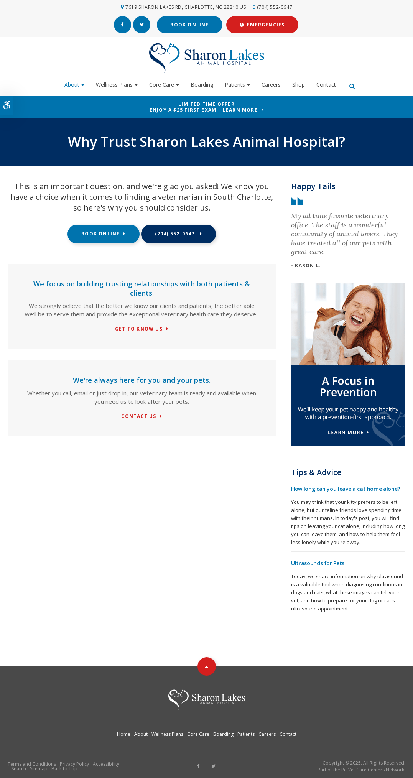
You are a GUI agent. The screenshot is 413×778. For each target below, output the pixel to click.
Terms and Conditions (32, 764)
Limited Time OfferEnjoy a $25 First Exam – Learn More (204, 107)
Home (123, 734)
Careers (271, 84)
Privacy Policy (74, 764)
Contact (326, 84)
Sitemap (39, 768)
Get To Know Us (139, 329)
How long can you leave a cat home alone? (345, 488)
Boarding (202, 84)
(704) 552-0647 (274, 7)
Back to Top (64, 768)
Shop (298, 84)
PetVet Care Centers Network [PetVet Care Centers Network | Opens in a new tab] (372, 769)
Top (206, 666)
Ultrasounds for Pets (317, 563)
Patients (235, 84)
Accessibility (106, 764)
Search (19, 768)
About (71, 84)
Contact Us (138, 416)
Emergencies (262, 24)
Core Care (161, 84)
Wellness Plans (114, 84)
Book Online (189, 24)
